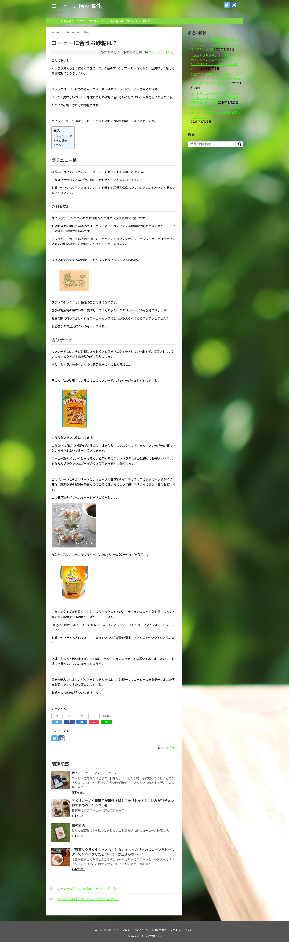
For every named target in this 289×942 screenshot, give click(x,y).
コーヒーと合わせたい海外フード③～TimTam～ (85, 888)
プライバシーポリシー (140, 21)
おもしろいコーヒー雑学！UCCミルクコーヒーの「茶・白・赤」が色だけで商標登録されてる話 (216, 97)
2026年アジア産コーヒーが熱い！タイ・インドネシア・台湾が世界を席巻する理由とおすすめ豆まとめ (216, 78)
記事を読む (78, 792)
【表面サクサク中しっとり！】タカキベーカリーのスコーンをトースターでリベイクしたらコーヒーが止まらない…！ (123, 851)
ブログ (81, 21)
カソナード (63, 145)
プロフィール (96, 21)
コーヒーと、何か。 (161, 52)
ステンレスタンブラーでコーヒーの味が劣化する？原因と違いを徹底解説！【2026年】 (216, 112)
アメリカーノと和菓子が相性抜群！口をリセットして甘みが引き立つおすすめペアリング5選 (123, 802)
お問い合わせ (115, 21)
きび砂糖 (61, 140)
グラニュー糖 (64, 136)
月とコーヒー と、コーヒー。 (95, 772)
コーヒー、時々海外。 (79, 6)
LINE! (106, 715)
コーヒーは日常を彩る (61, 21)
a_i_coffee (168, 747)
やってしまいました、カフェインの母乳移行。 (84, 899)
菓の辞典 (78, 825)
